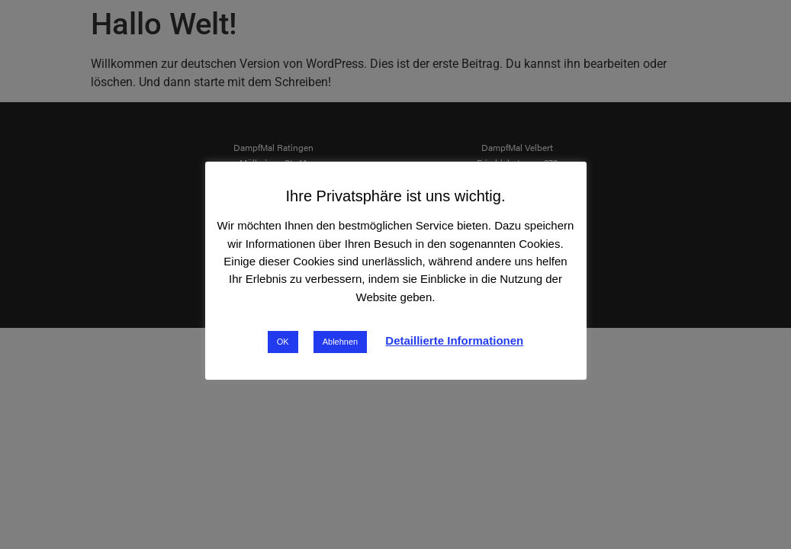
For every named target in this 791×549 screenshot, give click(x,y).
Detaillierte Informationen (454, 340)
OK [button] (283, 341)
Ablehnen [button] (341, 341)
